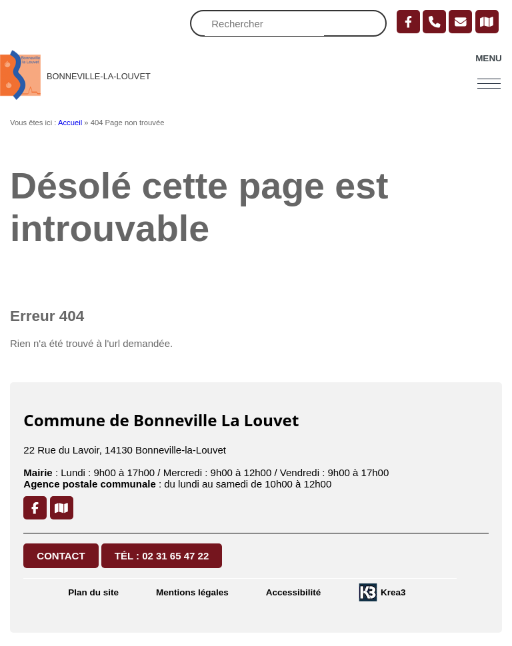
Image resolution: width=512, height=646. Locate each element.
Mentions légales (192, 592)
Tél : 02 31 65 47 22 (162, 555)
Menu (488, 58)
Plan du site (93, 592)
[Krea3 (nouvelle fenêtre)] (382, 592)
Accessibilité (293, 592)
